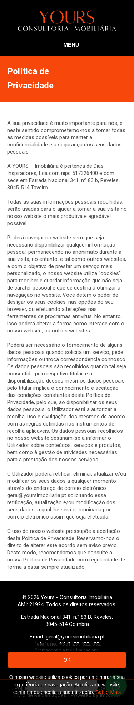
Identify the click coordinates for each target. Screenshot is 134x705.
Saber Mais (108, 692)
